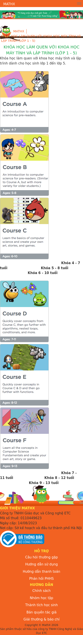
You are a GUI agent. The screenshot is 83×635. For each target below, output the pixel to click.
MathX (9, 4)
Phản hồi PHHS (41, 579)
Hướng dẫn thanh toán (41, 572)
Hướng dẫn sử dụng (41, 564)
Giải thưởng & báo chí (41, 619)
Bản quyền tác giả (41, 612)
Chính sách (41, 591)
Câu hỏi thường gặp (41, 557)
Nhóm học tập (41, 598)
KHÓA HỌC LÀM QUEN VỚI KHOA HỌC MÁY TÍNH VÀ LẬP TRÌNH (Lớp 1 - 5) (41, 38)
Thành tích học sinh (41, 605)
